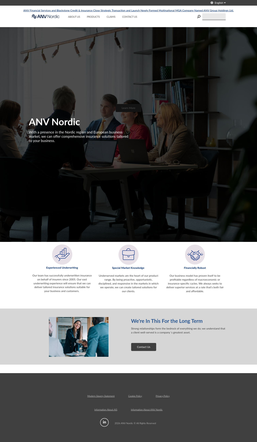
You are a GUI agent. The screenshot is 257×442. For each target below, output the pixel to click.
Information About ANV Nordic (146, 409)
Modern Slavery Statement (101, 395)
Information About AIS (105, 409)
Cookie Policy (135, 395)
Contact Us (143, 346)
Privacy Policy (163, 395)
